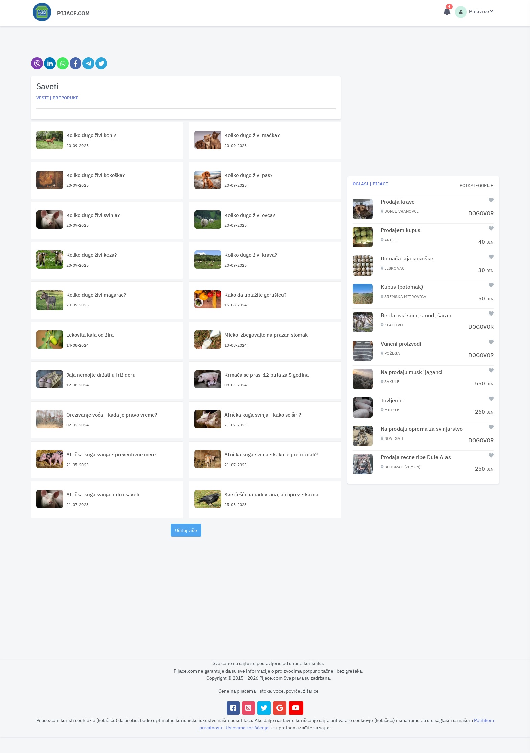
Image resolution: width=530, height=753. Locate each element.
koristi (67, 720)
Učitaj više (186, 530)
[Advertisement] (186, 589)
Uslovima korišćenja (247, 727)
